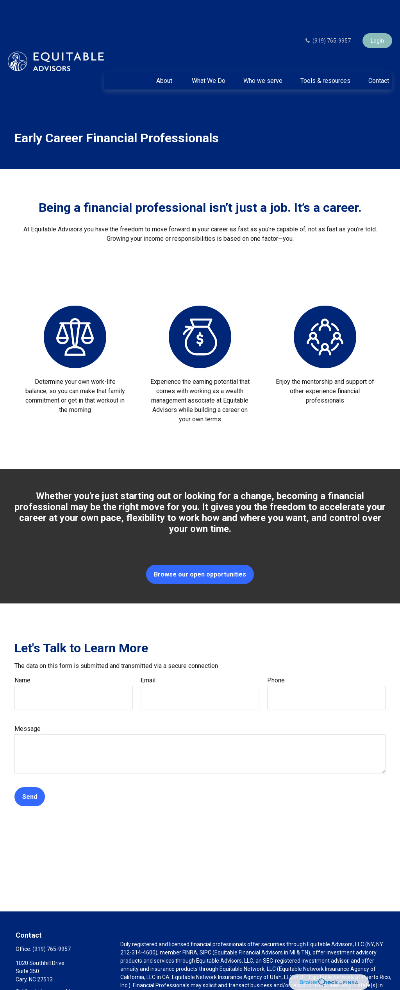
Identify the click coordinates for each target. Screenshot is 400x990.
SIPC (205, 929)
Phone (276, 657)
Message (27, 705)
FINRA (189, 929)
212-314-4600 (137, 929)
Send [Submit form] (29, 773)
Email (148, 657)
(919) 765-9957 (327, 17)
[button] (165, 57)
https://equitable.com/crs (174, 986)
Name (22, 657)
